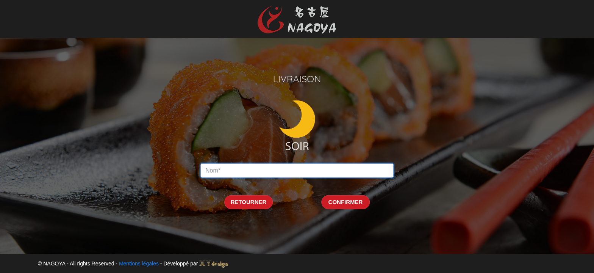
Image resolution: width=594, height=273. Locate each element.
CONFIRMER (345, 202)
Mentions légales (139, 263)
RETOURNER (249, 202)
